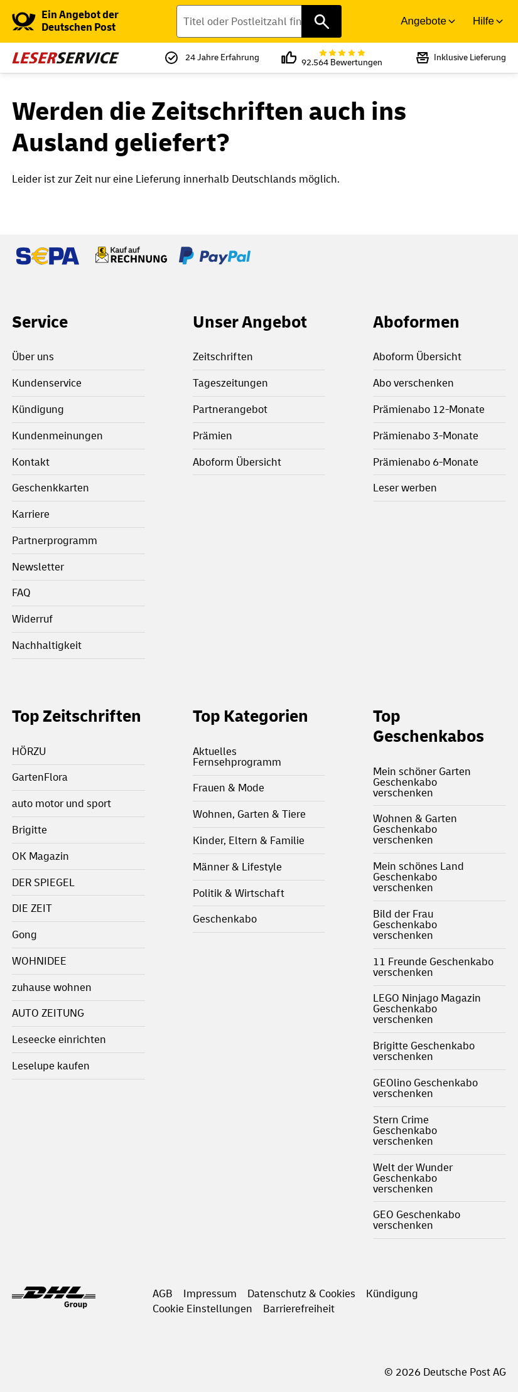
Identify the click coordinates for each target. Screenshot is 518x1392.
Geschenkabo (225, 919)
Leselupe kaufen (51, 1066)
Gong (24, 934)
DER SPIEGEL (43, 882)
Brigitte (29, 830)
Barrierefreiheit (299, 1308)
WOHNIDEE (39, 961)
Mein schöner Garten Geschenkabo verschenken (422, 782)
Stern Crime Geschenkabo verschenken (405, 1130)
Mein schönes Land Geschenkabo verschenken (418, 877)
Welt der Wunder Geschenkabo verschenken (413, 1178)
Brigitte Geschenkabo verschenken (424, 1051)
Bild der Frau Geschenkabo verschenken (405, 924)
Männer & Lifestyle (237, 867)
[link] (89, 21)
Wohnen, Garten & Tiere (249, 814)
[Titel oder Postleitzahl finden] (258, 21)
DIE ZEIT (32, 908)
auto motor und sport (61, 803)
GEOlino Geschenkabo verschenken (425, 1088)
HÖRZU (29, 751)
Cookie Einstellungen (202, 1308)
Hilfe (483, 21)
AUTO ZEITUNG (48, 1013)
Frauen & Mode (228, 788)
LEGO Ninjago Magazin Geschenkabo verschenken (427, 1009)
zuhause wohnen (52, 987)
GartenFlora (40, 777)
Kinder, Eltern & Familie (249, 840)
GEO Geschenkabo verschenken (416, 1220)
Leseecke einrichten (59, 1039)
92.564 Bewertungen (341, 58)
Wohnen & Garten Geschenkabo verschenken (415, 829)
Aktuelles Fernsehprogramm (237, 757)
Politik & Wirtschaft (238, 893)
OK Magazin (40, 856)
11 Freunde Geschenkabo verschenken (433, 967)
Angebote (423, 21)
